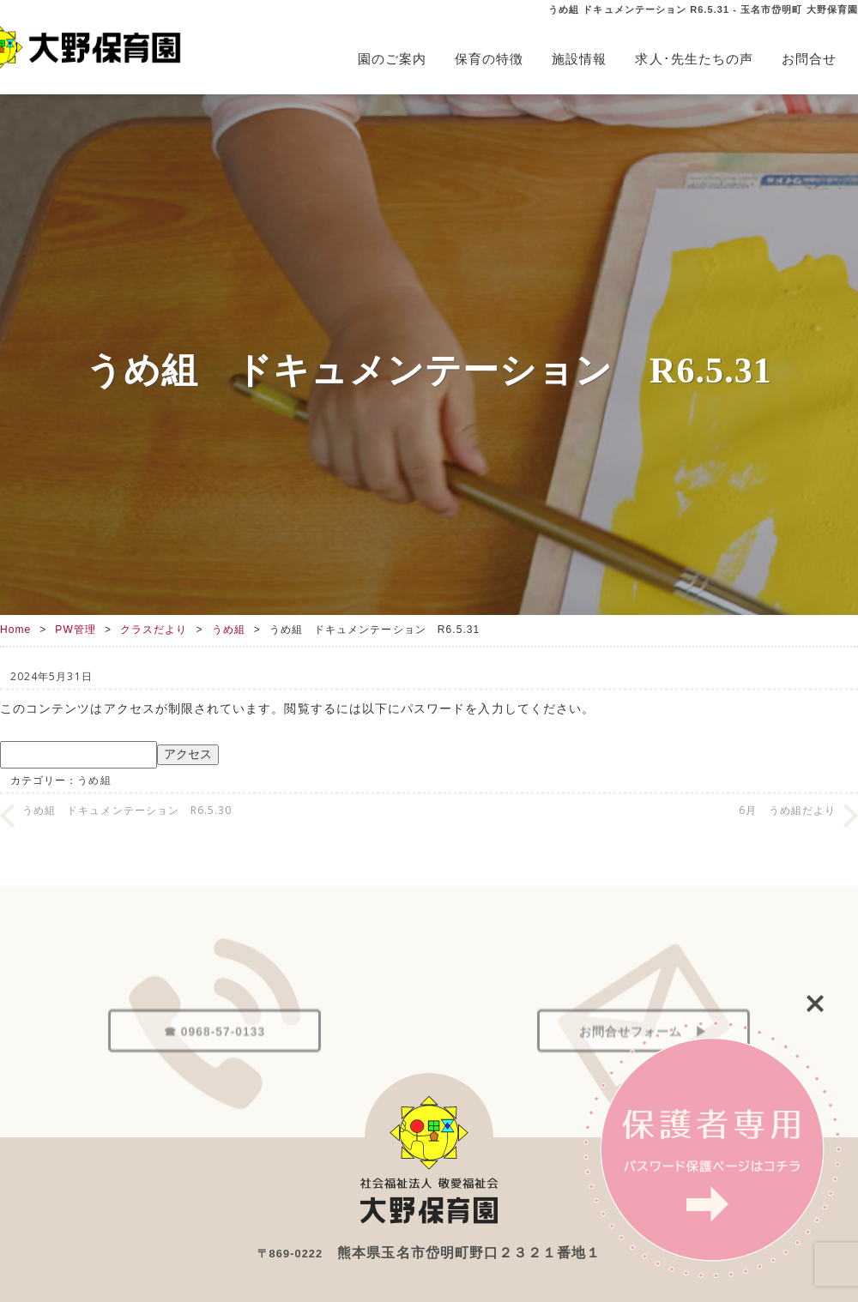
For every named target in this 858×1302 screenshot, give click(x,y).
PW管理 (75, 630)
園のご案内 (392, 58)
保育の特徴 (489, 58)
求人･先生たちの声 (694, 58)
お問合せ (809, 58)
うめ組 (228, 630)
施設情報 (579, 58)
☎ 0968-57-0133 (214, 1064)
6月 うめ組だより (787, 810)
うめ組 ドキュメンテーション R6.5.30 (127, 810)
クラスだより (153, 630)
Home (15, 630)
